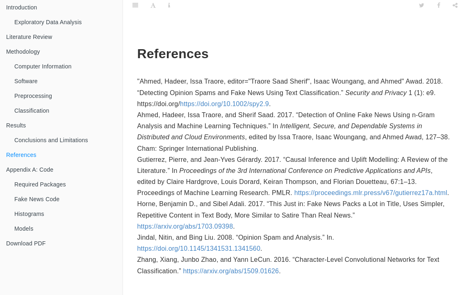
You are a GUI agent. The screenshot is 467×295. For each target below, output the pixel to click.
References (21, 155)
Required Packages (40, 184)
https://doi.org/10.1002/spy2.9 (224, 103)
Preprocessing (33, 96)
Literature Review (29, 37)
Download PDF (26, 243)
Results (16, 125)
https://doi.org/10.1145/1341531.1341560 (199, 248)
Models (23, 228)
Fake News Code (36, 199)
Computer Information (42, 66)
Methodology (23, 51)
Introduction (21, 7)
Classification (31, 110)
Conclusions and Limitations (51, 140)
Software (26, 81)
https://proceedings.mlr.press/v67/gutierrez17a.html (370, 192)
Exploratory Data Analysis (48, 22)
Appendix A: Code (29, 169)
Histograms (29, 214)
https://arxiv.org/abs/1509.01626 (231, 271)
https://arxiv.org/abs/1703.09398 (185, 226)
